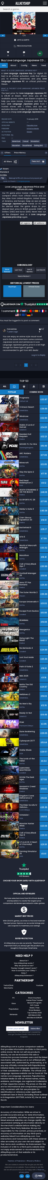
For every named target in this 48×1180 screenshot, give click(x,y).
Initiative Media (33, 128)
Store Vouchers (34, 998)
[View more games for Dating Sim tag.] (38, 146)
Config (24, 65)
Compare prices (23, 181)
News (34, 65)
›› (35, 365)
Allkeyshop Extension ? (24, 975)
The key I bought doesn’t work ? (24, 968)
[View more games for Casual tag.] (25, 142)
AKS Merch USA (34, 1015)
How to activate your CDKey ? (24, 970)
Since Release (7, 270)
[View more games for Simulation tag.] (35, 142)
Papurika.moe (32, 125)
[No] (45, 1170)
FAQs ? (24, 973)
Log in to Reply (38, 355)
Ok (22, 1176)
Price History (18, 152)
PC (13, 998)
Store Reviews (34, 1010)
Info (4, 65)
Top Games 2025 (34, 1012)
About (13, 65)
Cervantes (12, 329)
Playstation (13, 1009)
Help (38, 1175)
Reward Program (34, 1003)
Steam (29, 132)
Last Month (41, 270)
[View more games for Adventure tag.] (16, 142)
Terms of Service (16, 1161)
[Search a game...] (24, 9)
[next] (45, 35)
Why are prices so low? (24, 965)
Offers (5, 152)
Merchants (8, 988)
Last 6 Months (30, 270)
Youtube (39, 985)
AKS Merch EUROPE (34, 1017)
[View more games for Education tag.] (16, 146)
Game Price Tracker (34, 1000)
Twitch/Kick (8, 985)
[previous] (2, 35)
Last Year (18, 270)
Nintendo (13, 1014)
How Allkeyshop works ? (24, 963)
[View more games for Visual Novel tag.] (27, 146)
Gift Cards (34, 1005)
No (28, 1176)
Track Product (24, 276)
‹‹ (16, 365)
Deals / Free (34, 1008)
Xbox (13, 1003)
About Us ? (24, 960)
